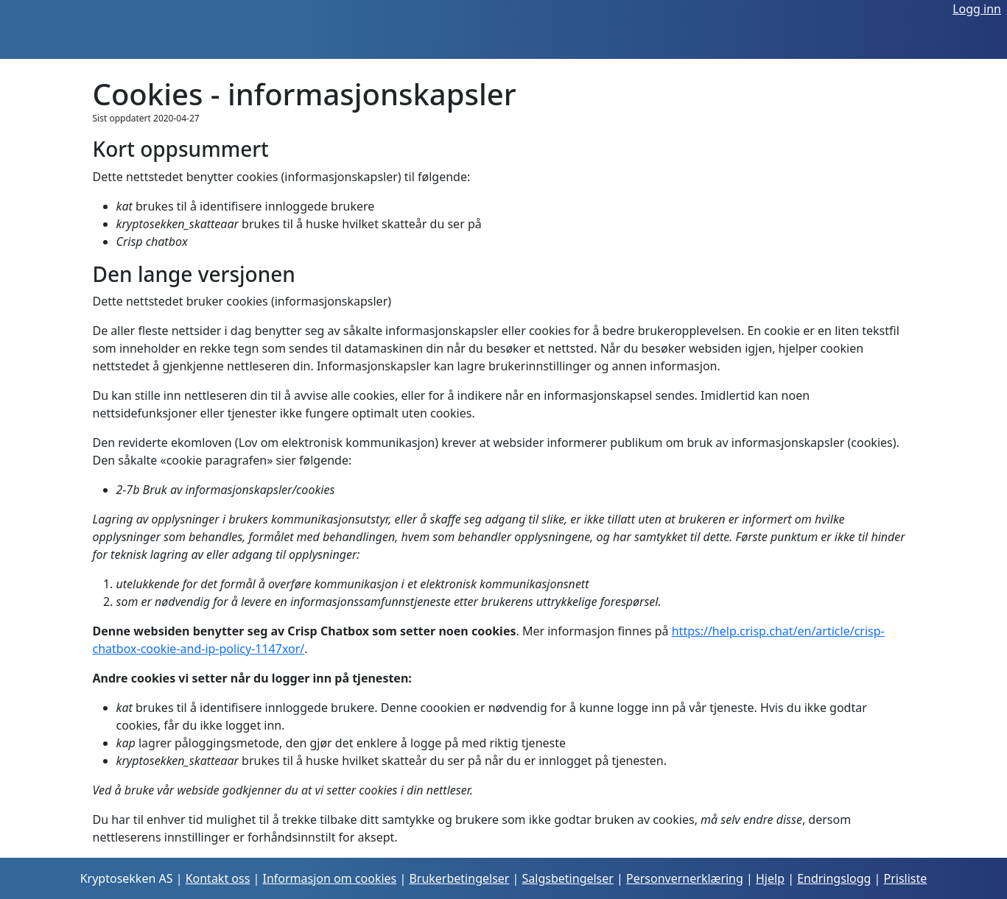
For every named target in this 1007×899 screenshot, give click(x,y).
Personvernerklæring (684, 878)
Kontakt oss (218, 878)
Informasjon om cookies (330, 878)
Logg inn (976, 9)
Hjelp (770, 878)
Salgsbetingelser (568, 878)
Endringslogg (834, 878)
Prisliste (905, 878)
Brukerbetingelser (459, 878)
